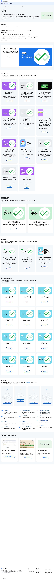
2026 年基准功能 (7, 402)
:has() (5, 415)
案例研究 (3, 239)
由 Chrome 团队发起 (5, 26)
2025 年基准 (20, 393)
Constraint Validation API (26, 426)
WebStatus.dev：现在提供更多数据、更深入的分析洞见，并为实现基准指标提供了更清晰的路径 (45, 122)
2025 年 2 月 (27, 366)
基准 (3, 10)
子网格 (5, 421)
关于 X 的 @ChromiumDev (48, 569)
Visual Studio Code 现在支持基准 (27, 150)
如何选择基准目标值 (14, 222)
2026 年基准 (7, 393)
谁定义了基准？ (4, 24)
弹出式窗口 (42, 425)
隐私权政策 (4, 578)
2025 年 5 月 (27, 343)
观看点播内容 (10, 3)
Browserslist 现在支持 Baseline (9, 93)
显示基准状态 (44, 457)
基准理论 (5, 198)
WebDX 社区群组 (14, 26)
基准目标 (3, 380)
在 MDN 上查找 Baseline (9, 456)
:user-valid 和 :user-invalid (44, 410)
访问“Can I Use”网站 (27, 457)
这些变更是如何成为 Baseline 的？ (7, 30)
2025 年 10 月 (45, 297)
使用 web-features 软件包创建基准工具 (27, 93)
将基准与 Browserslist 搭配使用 (44, 150)
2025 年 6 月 (9, 343)
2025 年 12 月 (9, 297)
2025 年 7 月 (44, 320)
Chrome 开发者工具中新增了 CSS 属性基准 (9, 120)
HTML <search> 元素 (26, 410)
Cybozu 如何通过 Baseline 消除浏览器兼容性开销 (27, 259)
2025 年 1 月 (44, 366)
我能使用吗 (23, 451)
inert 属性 (24, 421)
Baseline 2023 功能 (47, 402)
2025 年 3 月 (9, 366)
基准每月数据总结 (6, 278)
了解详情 (9, 127)
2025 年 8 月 (27, 320)
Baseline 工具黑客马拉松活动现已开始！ (45, 93)
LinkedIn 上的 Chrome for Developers (48, 573)
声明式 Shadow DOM (44, 420)
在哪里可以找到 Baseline (8, 435)
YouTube (46, 571)
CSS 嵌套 (6, 426)
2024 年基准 (33, 393)
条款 (1, 578)
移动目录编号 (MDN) (8, 451)
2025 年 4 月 (44, 343)
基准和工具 (4, 74)
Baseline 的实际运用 (10, 49)
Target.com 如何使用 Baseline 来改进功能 (9, 258)
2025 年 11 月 (27, 297)
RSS (45, 574)
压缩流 (41, 415)
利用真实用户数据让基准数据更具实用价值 (44, 258)
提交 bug (29, 569)
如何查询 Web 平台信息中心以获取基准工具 (9, 178)
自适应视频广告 (25, 415)
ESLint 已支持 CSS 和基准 (27, 178)
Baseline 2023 (46, 393)
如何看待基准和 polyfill (40, 222)
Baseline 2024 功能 (34, 402)
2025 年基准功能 (20, 400)
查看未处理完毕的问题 (31, 571)
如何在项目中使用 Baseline (27, 120)
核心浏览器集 (30, 30)
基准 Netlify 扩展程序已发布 (9, 150)
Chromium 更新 (38, 571)
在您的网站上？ (42, 451)
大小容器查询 (6, 410)
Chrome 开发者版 (38, 569)
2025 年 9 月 (9, 320)
